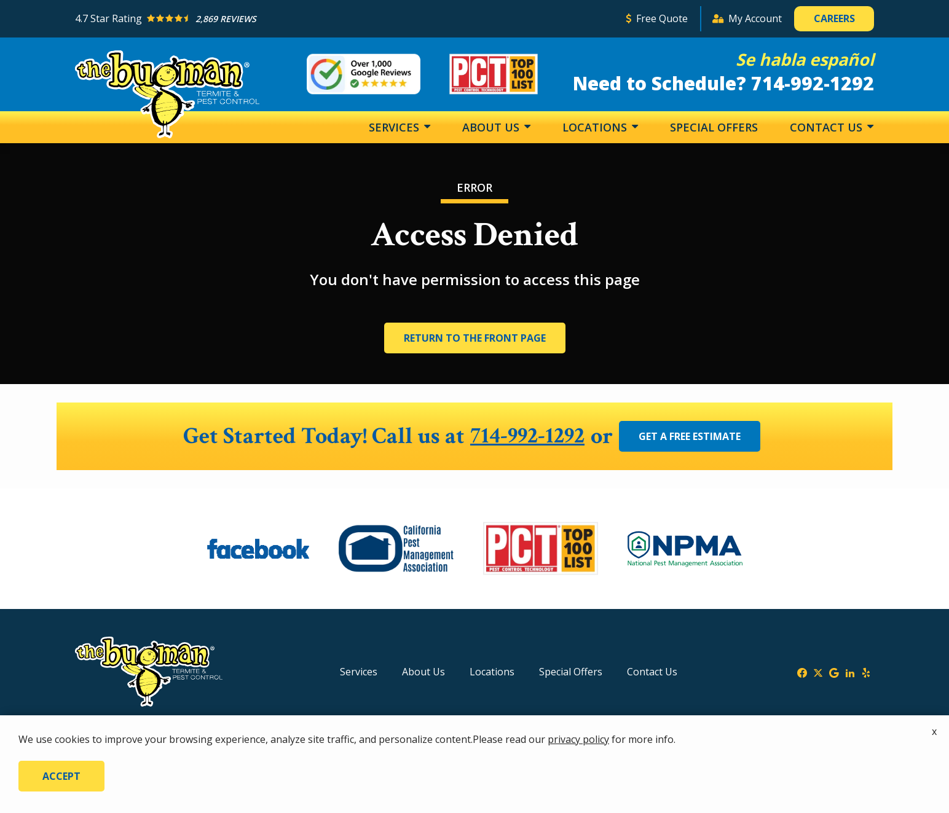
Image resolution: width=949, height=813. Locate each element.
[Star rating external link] (345, 19)
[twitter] (818, 672)
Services (395, 127)
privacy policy (578, 739)
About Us (492, 127)
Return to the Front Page (475, 338)
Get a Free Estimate (691, 436)
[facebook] (802, 672)
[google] (834, 672)
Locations (596, 127)
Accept (61, 776)
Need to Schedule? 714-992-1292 (723, 83)
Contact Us (827, 127)
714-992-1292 (527, 436)
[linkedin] (850, 672)
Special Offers (714, 127)
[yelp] (866, 672)
